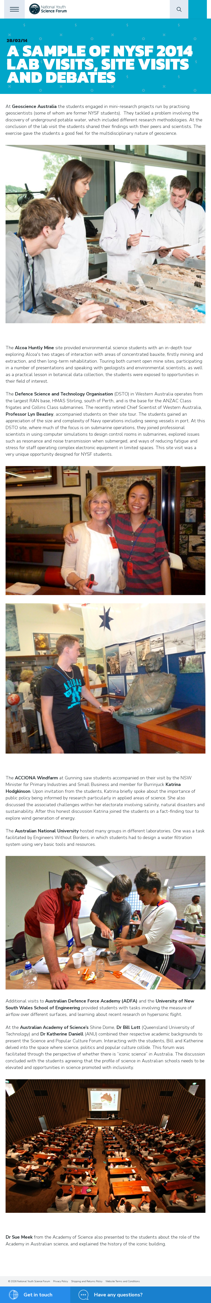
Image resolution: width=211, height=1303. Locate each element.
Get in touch (38, 1294)
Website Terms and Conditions (123, 1281)
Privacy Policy (60, 1281)
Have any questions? (118, 1294)
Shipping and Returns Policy (86, 1281)
